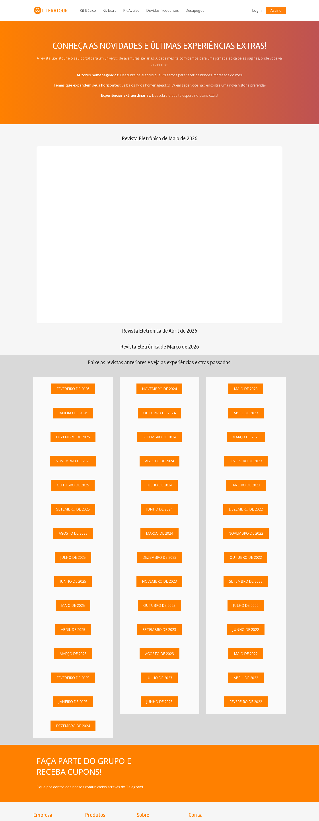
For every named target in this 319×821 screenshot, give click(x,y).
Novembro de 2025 (73, 461)
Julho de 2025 (73, 557)
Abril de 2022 (246, 677)
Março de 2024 (159, 533)
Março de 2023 (245, 437)
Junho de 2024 (159, 509)
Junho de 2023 (159, 702)
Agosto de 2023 (159, 653)
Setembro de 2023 (159, 629)
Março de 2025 (73, 653)
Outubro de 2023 (159, 605)
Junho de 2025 (73, 581)
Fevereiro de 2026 (73, 388)
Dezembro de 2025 (73, 437)
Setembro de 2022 (246, 581)
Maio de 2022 (246, 653)
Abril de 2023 (246, 412)
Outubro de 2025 (73, 485)
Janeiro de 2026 (73, 412)
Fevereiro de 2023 (246, 461)
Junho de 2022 (246, 629)
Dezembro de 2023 (159, 557)
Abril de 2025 (73, 629)
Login (257, 10)
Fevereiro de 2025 (73, 677)
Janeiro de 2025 (73, 702)
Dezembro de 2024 (73, 725)
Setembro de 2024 (159, 437)
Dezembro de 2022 (246, 509)
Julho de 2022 (246, 605)
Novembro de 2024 (159, 388)
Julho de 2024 (159, 485)
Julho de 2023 (159, 677)
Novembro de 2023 (159, 581)
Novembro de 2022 (245, 533)
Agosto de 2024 (159, 461)
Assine (275, 10)
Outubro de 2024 (159, 412)
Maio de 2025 (73, 605)
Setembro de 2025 (73, 509)
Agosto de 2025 (73, 533)
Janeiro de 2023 (245, 485)
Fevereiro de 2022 (246, 702)
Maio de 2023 (246, 388)
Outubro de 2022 (246, 557)
